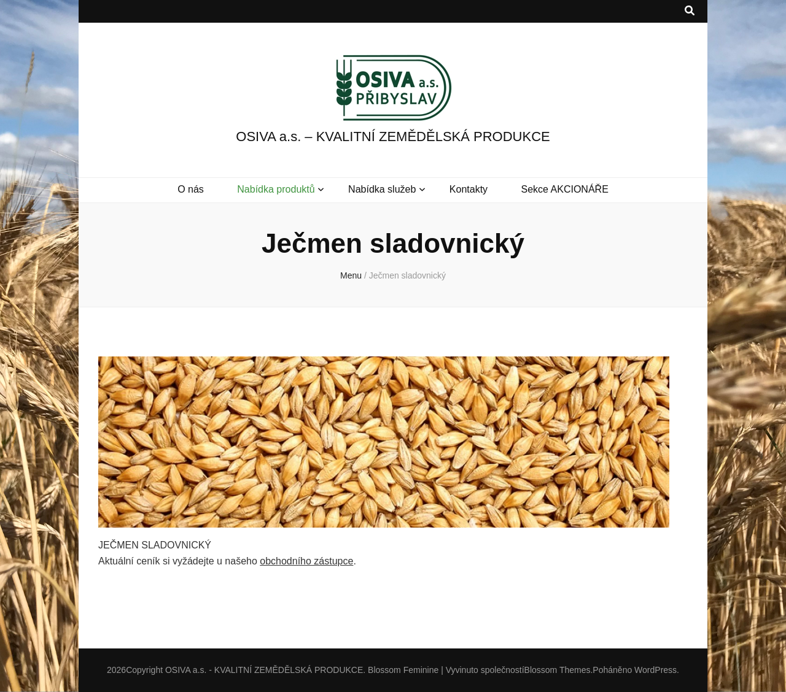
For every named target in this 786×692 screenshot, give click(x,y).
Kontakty (468, 189)
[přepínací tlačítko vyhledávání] (690, 11)
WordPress (655, 670)
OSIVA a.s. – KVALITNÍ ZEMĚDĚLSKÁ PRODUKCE (393, 136)
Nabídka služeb (382, 189)
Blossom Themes (557, 670)
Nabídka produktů (275, 189)
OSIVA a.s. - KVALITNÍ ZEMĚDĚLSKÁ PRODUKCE (264, 670)
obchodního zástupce (306, 561)
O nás (190, 189)
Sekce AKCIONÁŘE (565, 189)
